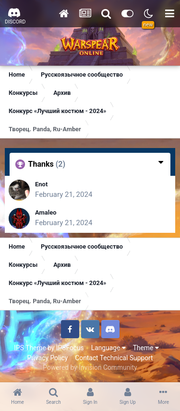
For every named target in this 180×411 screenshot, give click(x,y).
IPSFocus (70, 348)
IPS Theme (30, 348)
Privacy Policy (47, 358)
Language (108, 348)
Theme (146, 348)
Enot (41, 184)
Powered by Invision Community (90, 367)
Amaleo (46, 212)
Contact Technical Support (114, 358)
